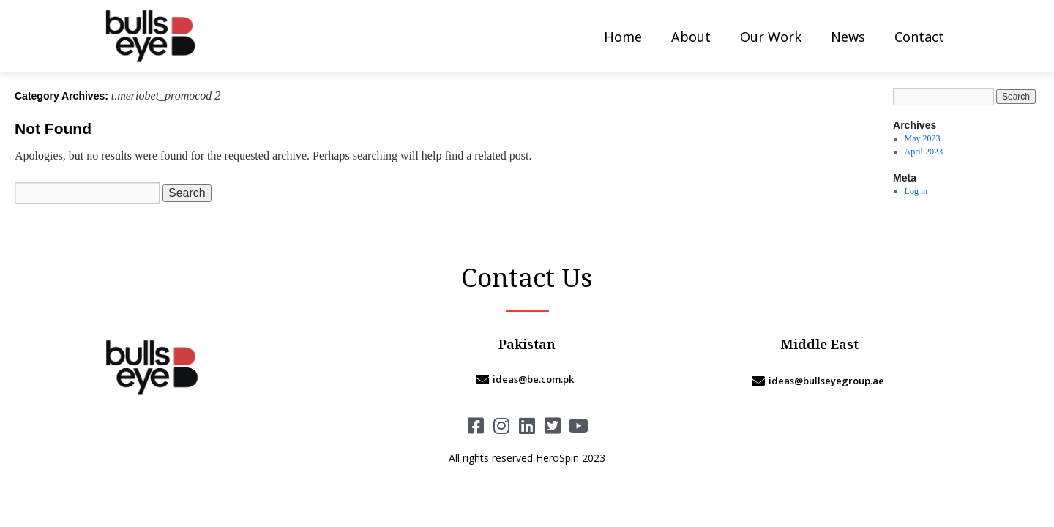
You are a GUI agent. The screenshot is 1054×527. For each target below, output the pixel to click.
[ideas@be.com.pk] (527, 379)
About (691, 36)
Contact (919, 36)
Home (623, 36)
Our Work (770, 36)
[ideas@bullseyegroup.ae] (819, 380)
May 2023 (923, 138)
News (848, 36)
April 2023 (924, 151)
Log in (916, 191)
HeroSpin (557, 458)
